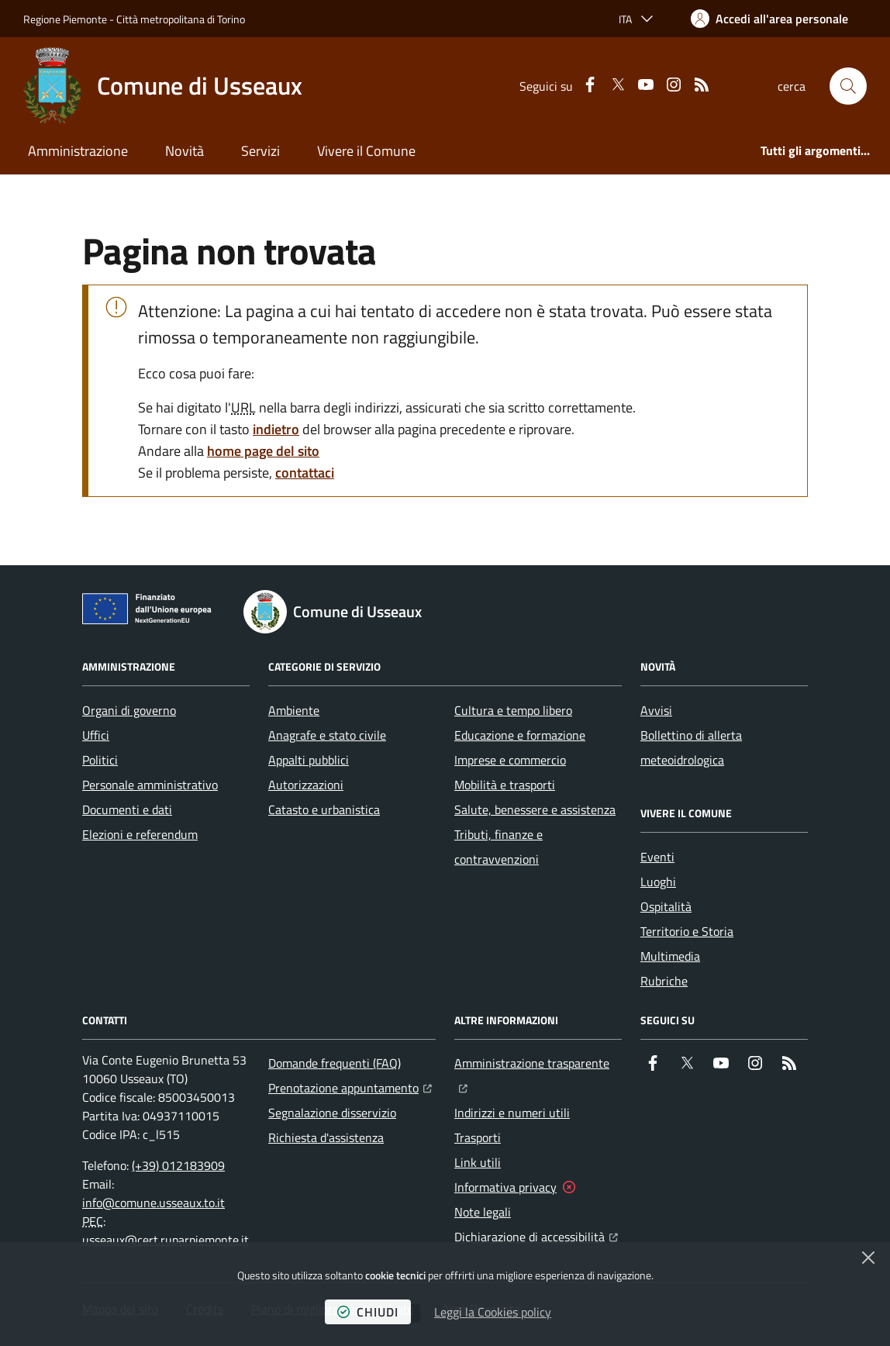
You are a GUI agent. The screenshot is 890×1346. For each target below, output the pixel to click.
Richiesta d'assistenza (326, 1137)
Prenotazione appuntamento (350, 1086)
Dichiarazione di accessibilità (536, 1235)
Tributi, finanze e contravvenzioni (498, 846)
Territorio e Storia (686, 931)
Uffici (95, 735)
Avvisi (656, 710)
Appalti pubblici (308, 760)
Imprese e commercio (510, 760)
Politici (100, 760)
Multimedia (670, 956)
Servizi (260, 150)
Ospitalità (666, 906)
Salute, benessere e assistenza (535, 809)
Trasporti (477, 1137)
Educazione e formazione (519, 735)
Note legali (482, 1212)
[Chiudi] (868, 1257)
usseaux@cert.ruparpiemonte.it (165, 1239)
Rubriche (664, 981)
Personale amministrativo (150, 784)
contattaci (304, 472)
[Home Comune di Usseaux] (162, 86)
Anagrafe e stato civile (327, 735)
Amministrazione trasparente (538, 1061)
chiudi (367, 1312)
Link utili (477, 1162)
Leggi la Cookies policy (492, 1312)
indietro (276, 429)
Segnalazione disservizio (332, 1112)
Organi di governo (129, 710)
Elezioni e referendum (140, 834)
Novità (184, 150)
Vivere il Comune (366, 150)
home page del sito (263, 450)
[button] (848, 86)
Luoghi (658, 881)
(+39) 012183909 (178, 1165)
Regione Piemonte (65, 19)
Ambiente (293, 710)
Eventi (657, 856)
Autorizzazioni (305, 784)
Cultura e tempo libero (513, 710)
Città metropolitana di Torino (180, 19)
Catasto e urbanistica (324, 809)
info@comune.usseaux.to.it (153, 1202)
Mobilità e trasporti (504, 784)
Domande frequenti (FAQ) (334, 1063)
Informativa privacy (505, 1187)
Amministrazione (78, 150)
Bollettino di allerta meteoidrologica (691, 747)
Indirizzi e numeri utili (512, 1112)
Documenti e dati (127, 809)
